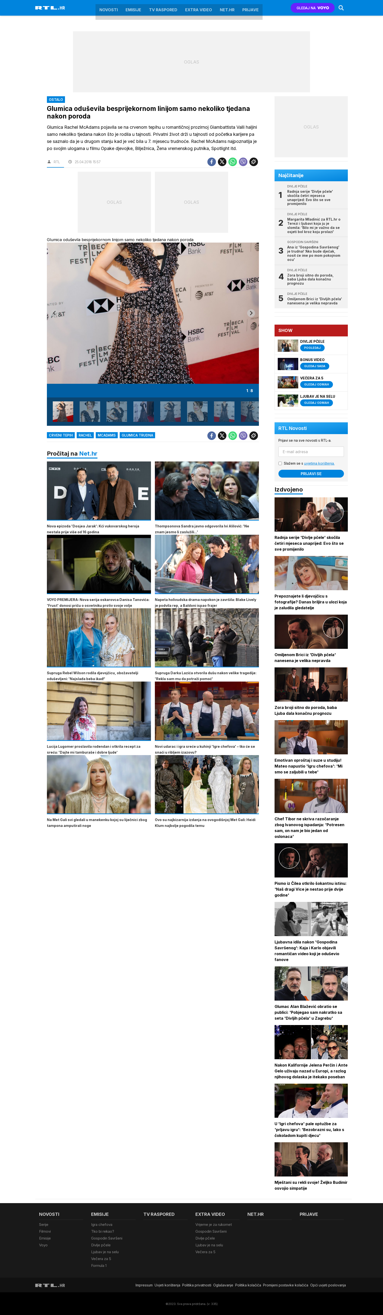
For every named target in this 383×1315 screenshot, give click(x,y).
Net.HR (227, 7)
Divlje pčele (101, 1244)
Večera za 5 (101, 1258)
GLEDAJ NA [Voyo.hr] (313, 8)
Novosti (108, 7)
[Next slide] (251, 313)
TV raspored (163, 7)
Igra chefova (101, 1224)
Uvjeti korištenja (167, 1284)
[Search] (341, 8)
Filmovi (45, 1231)
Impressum (144, 1284)
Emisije (133, 7)
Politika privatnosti (196, 1284)
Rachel (85, 435)
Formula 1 (98, 1264)
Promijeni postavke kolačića (285, 1284)
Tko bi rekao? (102, 1231)
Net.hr (88, 453)
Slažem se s (309, 463)
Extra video (198, 7)
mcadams (107, 435)
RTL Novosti (292, 428)
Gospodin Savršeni (106, 1238)
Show (285, 330)
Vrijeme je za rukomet (213, 1224)
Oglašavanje (223, 1284)
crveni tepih (61, 435)
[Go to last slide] (55, 313)
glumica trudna (137, 435)
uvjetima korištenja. (319, 463)
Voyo (43, 1244)
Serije (43, 1224)
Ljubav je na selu (105, 1251)
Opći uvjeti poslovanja (328, 1284)
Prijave (250, 7)
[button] (63, 411)
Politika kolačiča (248, 1284)
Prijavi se (311, 473)
